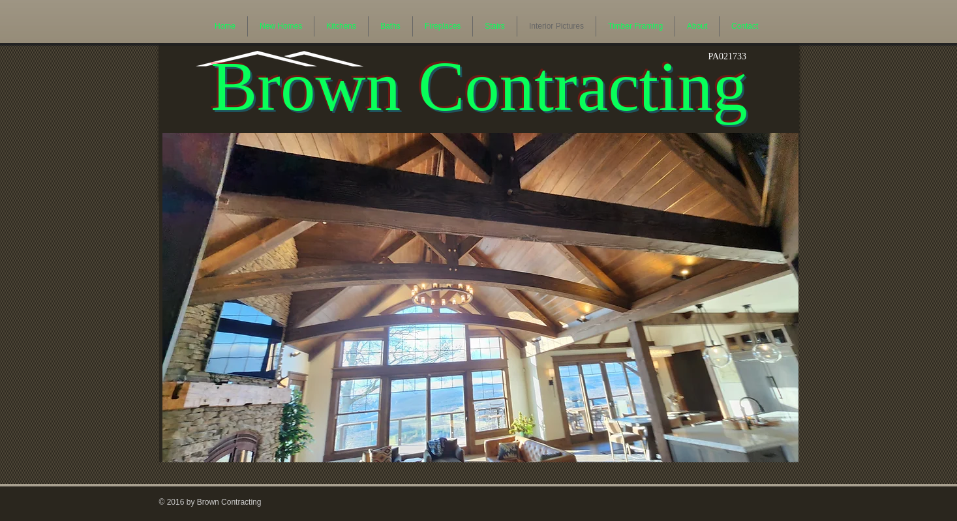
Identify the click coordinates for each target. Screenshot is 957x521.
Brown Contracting (479, 86)
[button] (480, 297)
